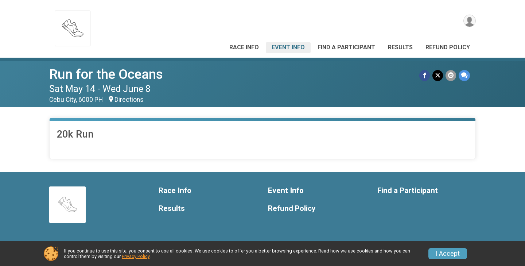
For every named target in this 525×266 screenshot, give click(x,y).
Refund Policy (447, 47)
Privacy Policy (135, 256)
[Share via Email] (451, 75)
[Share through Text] (464, 75)
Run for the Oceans (106, 74)
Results (400, 47)
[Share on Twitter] (438, 75)
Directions (129, 99)
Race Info (244, 47)
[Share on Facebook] (425, 75)
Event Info (288, 47)
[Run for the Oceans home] (72, 26)
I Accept (448, 253)
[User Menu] (469, 21)
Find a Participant (346, 47)
